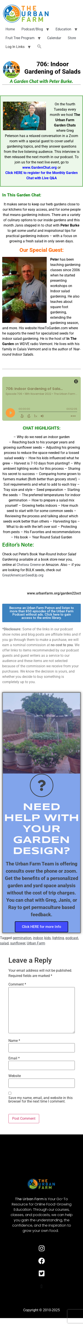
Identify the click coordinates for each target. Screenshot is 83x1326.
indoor (38, 938)
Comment (17, 984)
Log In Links (15, 47)
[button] (39, 46)
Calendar (54, 38)
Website (14, 1076)
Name (14, 1041)
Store (72, 38)
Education (63, 29)
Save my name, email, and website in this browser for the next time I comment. (40, 1099)
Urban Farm (36, 943)
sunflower (17, 943)
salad (4, 943)
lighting (58, 938)
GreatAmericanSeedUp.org (22, 575)
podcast (72, 938)
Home (10, 29)
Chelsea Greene (29, 565)
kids (47, 938)
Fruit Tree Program (20, 38)
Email (14, 1058)
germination (22, 938)
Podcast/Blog (32, 29)
